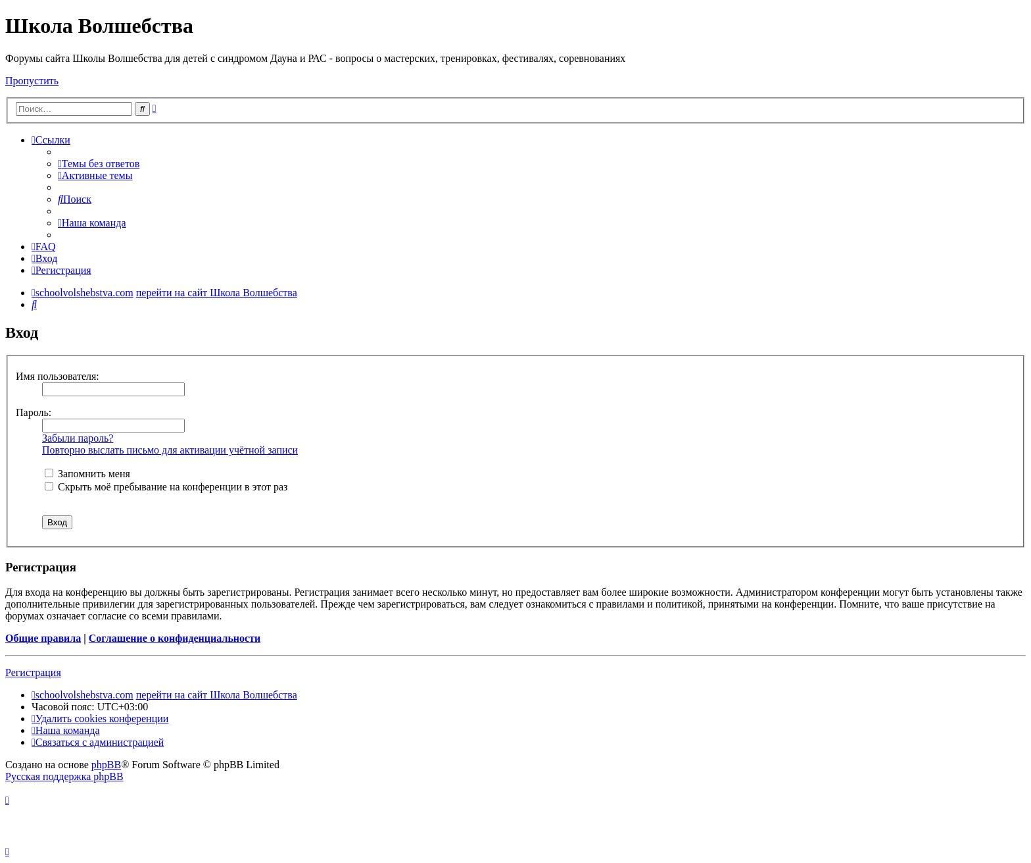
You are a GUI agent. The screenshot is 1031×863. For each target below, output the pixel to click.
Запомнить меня (87, 473)
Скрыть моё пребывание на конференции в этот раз (166, 486)
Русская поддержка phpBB (64, 776)
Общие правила (43, 638)
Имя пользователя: (57, 376)
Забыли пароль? (77, 438)
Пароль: (33, 412)
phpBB (106, 764)
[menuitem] (98, 163)
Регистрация (33, 672)
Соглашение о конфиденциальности (174, 638)
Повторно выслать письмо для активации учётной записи (170, 450)
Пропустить (32, 80)
